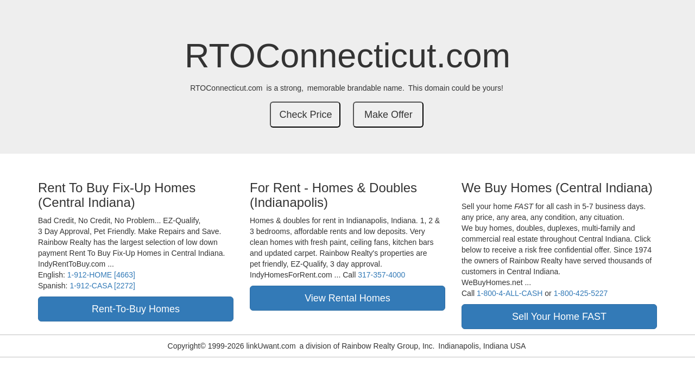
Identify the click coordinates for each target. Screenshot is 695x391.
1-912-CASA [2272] (102, 285)
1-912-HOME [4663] (101, 274)
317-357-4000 (381, 274)
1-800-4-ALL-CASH (509, 293)
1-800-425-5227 (581, 293)
